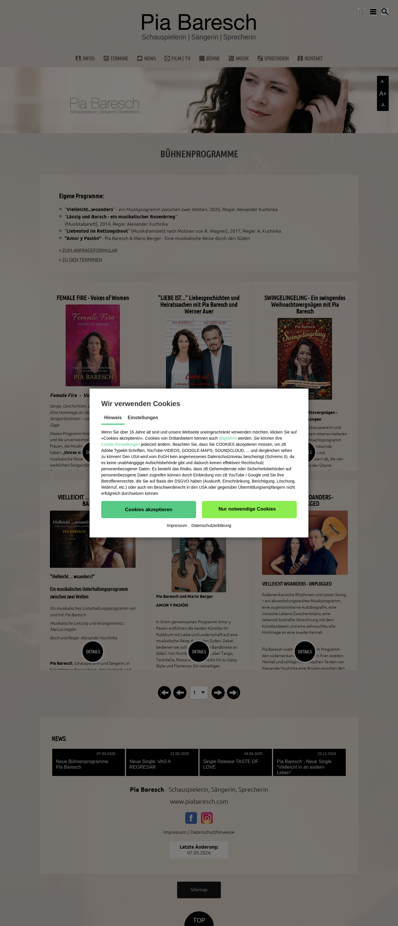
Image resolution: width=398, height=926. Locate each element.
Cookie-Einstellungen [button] (120, 444)
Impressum (177, 525)
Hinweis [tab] (113, 417)
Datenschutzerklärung (211, 525)
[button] (148, 509)
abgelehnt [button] (228, 438)
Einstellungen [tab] (143, 417)
